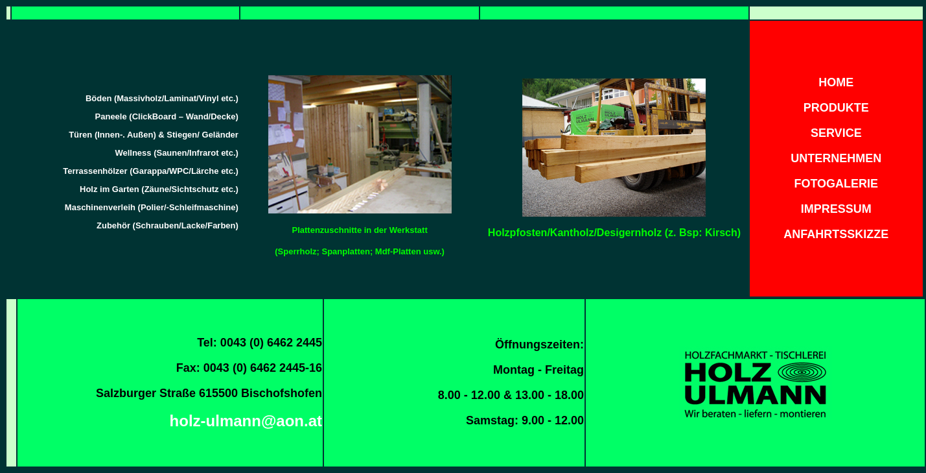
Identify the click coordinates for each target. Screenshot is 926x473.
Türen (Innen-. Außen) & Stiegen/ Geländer (153, 134)
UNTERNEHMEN (836, 158)
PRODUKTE (836, 107)
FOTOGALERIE (836, 183)
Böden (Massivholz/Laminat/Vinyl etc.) (162, 98)
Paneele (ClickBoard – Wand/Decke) (166, 116)
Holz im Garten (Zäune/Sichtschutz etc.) (159, 189)
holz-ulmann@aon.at (246, 421)
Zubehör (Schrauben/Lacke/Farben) (167, 225)
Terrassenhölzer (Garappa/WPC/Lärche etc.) (150, 171)
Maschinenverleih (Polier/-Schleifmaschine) (151, 207)
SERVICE (836, 133)
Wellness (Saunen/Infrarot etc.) (176, 153)
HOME (835, 82)
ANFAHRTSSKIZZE (835, 234)
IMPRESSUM (836, 208)
